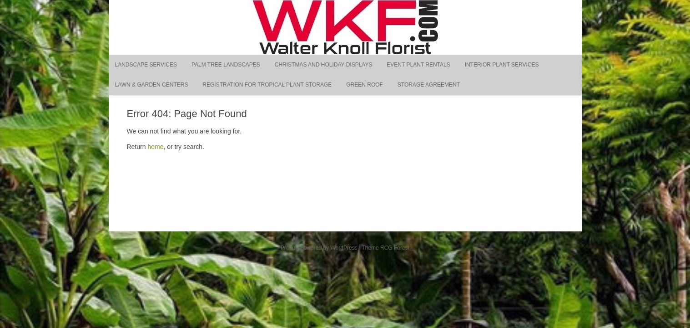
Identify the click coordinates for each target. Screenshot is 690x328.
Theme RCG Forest (385, 248)
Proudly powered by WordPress (319, 248)
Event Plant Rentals (418, 65)
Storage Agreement (429, 85)
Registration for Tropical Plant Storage (267, 85)
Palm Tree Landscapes (225, 65)
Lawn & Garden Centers (151, 85)
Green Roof (364, 85)
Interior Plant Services (502, 65)
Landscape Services (146, 65)
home (155, 146)
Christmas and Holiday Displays (324, 65)
